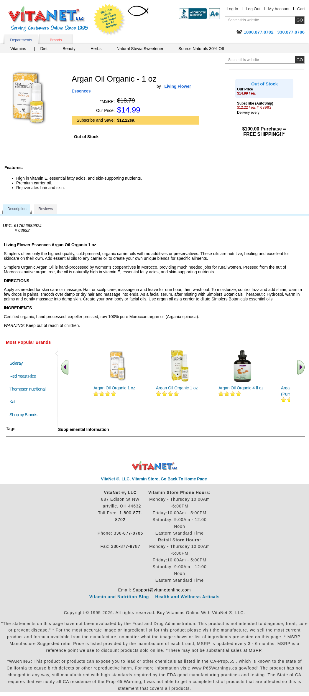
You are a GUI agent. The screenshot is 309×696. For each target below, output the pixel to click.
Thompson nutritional (27, 388)
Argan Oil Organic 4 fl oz (241, 388)
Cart (301, 8)
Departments (21, 40)
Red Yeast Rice (22, 375)
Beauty (69, 48)
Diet (43, 48)
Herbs (96, 48)
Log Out (253, 8)
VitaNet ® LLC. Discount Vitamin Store (154, 466)
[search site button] (299, 59)
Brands (56, 40)
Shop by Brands (24, 414)
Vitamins (18, 48)
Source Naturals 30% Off (201, 48)
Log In (232, 8)
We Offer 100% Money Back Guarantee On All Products (109, 20)
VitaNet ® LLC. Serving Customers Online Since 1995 (48, 19)
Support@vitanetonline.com (162, 590)
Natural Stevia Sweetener (139, 48)
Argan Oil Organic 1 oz (114, 388)
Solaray (15, 363)
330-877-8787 (125, 546)
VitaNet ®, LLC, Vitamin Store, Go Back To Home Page (154, 479)
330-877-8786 (128, 533)
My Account (278, 8)
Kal (12, 401)
